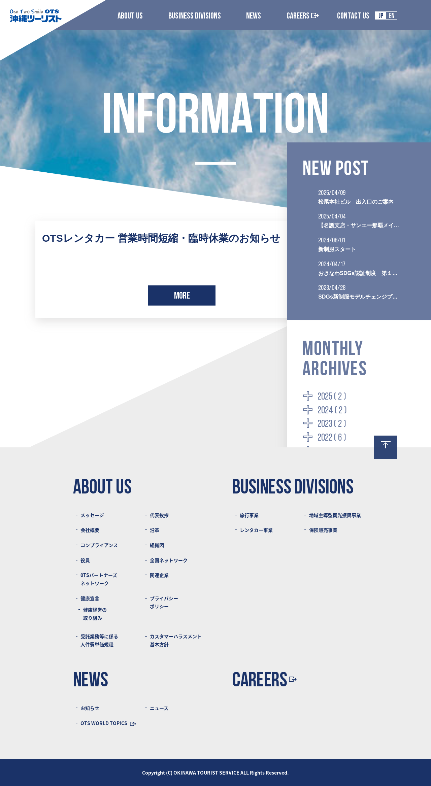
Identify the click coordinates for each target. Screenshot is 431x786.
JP (381, 16)
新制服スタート (337, 249)
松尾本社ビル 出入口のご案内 (356, 202)
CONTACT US (353, 16)
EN (392, 16)
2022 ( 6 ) (332, 438)
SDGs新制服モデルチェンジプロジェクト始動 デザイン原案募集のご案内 (359, 297)
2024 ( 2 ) (332, 411)
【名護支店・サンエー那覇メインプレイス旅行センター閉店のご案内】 (359, 225)
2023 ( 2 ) (332, 424)
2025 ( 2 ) (332, 397)
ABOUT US (130, 16)
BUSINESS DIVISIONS (194, 16)
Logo (35, 15)
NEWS (253, 16)
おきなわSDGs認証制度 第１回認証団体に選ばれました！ (359, 273)
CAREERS (303, 16)
